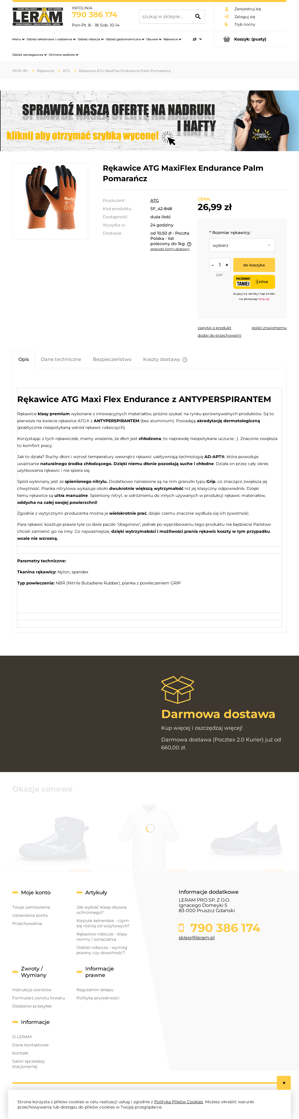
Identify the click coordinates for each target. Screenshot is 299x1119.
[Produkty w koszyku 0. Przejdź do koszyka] (250, 39)
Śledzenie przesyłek (32, 1006)
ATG (154, 200)
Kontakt (20, 1053)
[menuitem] (18, 39)
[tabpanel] (149, 502)
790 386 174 (94, 14)
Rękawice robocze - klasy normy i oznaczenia (102, 936)
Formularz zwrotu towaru (38, 998)
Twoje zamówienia (31, 907)
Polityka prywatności (98, 998)
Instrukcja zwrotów (31, 989)
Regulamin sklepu (95, 989)
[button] (214, 327)
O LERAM (22, 1036)
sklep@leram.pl (197, 937)
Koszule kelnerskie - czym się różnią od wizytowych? (103, 923)
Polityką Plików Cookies (178, 1101)
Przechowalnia (27, 923)
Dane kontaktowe (30, 1045)
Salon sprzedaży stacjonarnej (28, 1064)
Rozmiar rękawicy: (230, 233)
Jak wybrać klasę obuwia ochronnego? (101, 910)
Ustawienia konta (30, 915)
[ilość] (219, 265)
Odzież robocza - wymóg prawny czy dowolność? (102, 950)
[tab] (23, 359)
